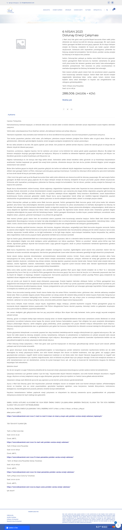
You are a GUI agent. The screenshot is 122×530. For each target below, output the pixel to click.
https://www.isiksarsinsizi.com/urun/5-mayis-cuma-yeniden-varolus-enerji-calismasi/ (38, 487)
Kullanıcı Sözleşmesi (12, 519)
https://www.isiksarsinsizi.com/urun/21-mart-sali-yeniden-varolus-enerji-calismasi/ (38, 442)
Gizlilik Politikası (11, 517)
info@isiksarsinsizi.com (27, 2)
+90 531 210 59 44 (13, 2)
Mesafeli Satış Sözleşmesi (14, 521)
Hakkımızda (10, 515)
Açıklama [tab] (11, 115)
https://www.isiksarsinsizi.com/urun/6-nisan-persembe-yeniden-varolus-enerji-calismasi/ (40, 457)
